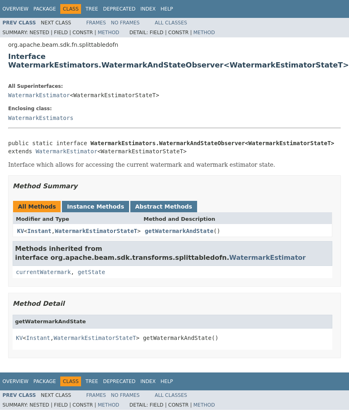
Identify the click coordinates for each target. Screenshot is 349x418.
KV (20, 231)
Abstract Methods (163, 206)
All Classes (171, 23)
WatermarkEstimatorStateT (96, 231)
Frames (96, 23)
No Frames (125, 23)
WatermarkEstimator (39, 95)
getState (91, 272)
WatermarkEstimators (40, 118)
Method (108, 32)
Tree (92, 9)
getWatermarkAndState (179, 231)
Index (148, 9)
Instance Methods (95, 206)
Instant (39, 231)
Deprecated (119, 9)
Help (166, 9)
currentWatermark (43, 272)
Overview (15, 9)
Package (44, 9)
